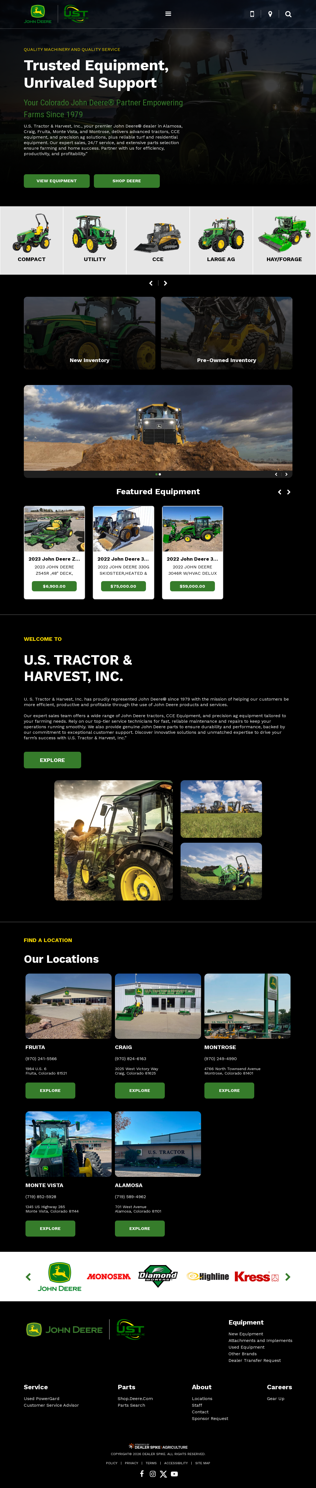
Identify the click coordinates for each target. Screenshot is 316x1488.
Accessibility (176, 1463)
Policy (111, 1463)
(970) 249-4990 (220, 1059)
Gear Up (275, 1398)
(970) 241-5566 (41, 1059)
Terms (151, 1463)
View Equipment (57, 180)
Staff (197, 1405)
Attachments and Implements (260, 1340)
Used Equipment (246, 1347)
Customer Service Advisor (51, 1405)
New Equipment (245, 1333)
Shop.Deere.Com (135, 1398)
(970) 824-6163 (130, 1059)
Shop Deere (126, 180)
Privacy (131, 1463)
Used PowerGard (42, 1398)
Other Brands (242, 1353)
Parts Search (131, 1405)
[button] (252, 14)
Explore (52, 760)
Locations (202, 1398)
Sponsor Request (210, 1418)
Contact (200, 1411)
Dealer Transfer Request (254, 1360)
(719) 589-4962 (130, 1197)
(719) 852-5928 (40, 1197)
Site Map (202, 1463)
